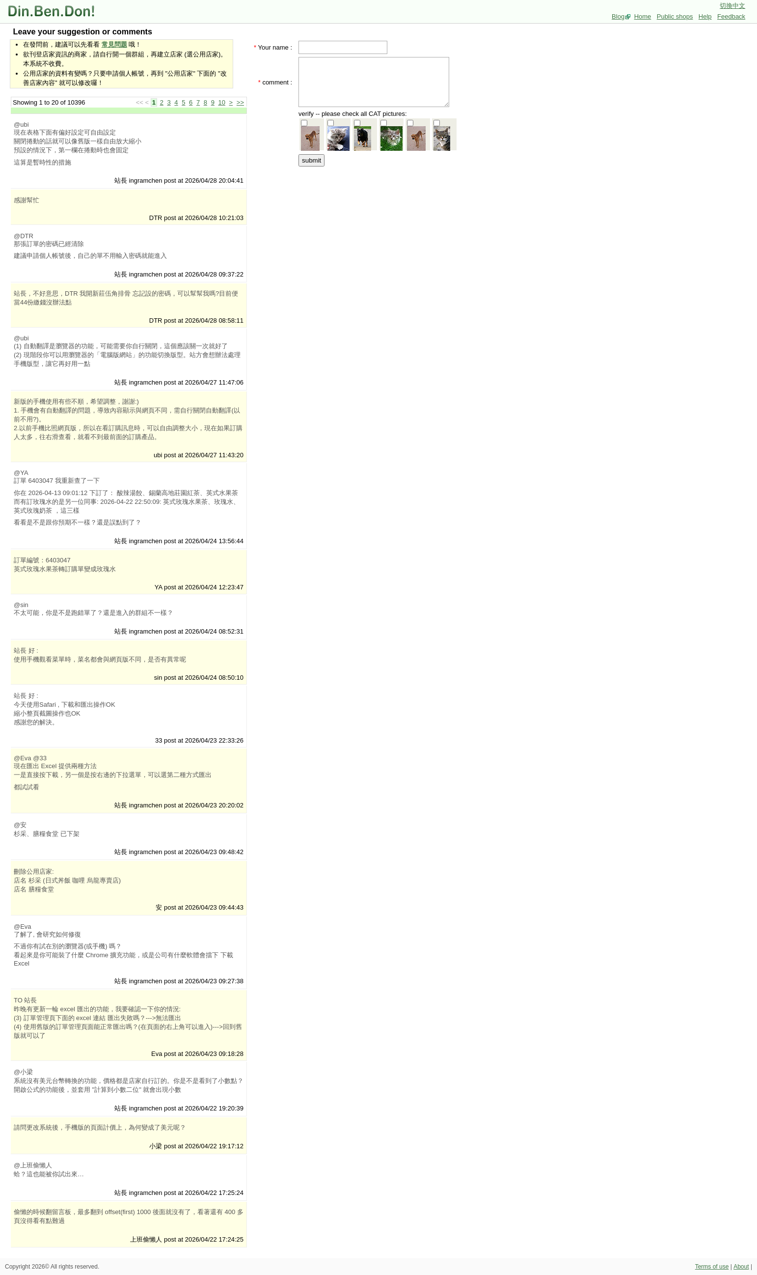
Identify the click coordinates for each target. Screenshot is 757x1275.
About (741, 1266)
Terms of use (712, 1266)
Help (705, 16)
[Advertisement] (377, 229)
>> (240, 102)
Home (642, 16)
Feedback (731, 16)
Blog (618, 16)
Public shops (675, 16)
